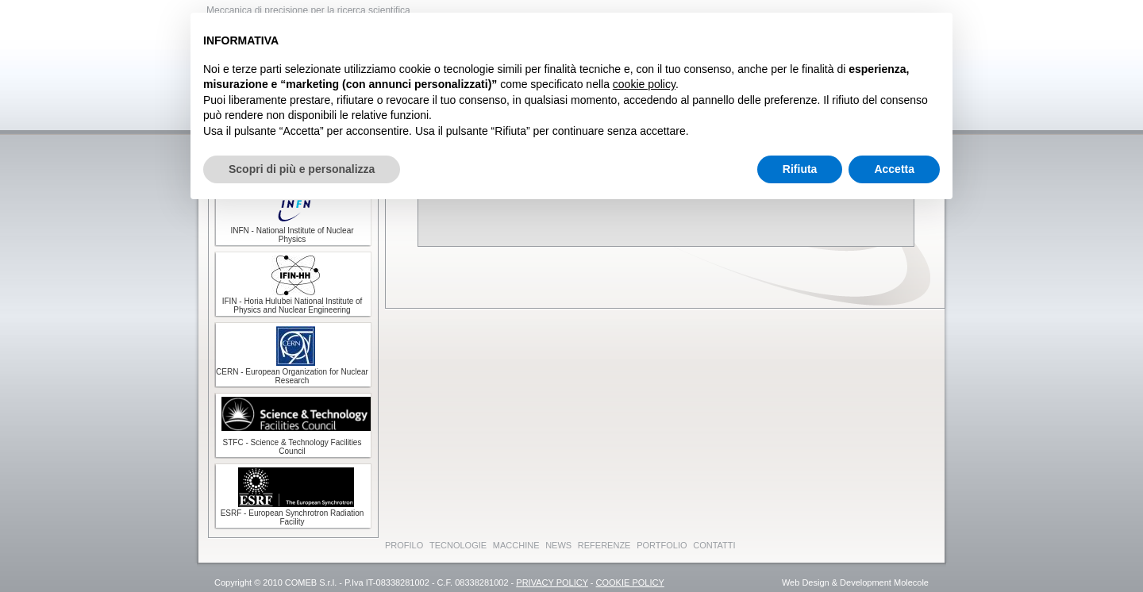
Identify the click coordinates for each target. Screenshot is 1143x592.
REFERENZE (604, 545)
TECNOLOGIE (458, 545)
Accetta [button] (894, 169)
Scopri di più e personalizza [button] (302, 169)
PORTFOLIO (662, 545)
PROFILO (404, 545)
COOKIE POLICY (630, 582)
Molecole (911, 582)
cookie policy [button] (644, 84)
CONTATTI (714, 545)
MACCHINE (516, 545)
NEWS (558, 545)
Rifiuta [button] (800, 169)
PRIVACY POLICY (551, 582)
